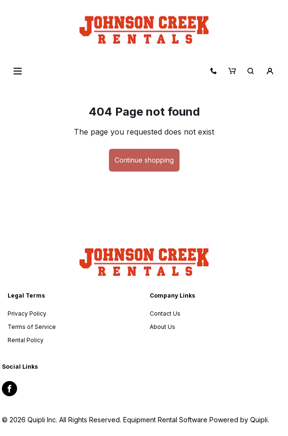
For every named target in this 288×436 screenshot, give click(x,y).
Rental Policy (26, 340)
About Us (162, 326)
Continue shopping (144, 160)
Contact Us (165, 313)
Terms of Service (32, 326)
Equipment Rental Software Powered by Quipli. (196, 420)
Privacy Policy (27, 313)
